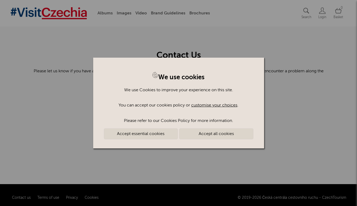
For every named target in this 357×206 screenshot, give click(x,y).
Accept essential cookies (140, 133)
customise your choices (214, 105)
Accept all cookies (216, 133)
